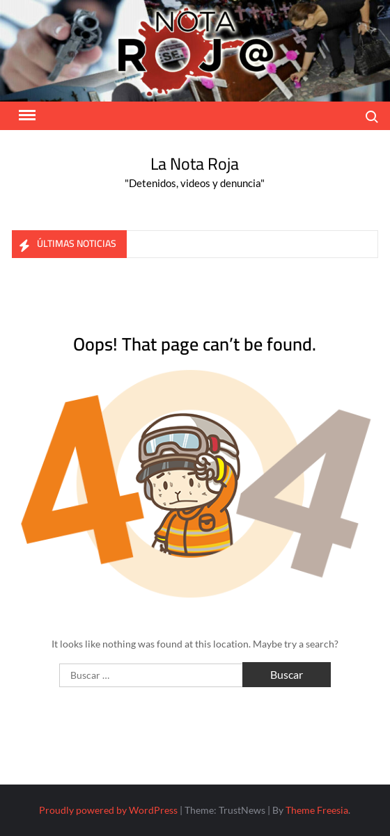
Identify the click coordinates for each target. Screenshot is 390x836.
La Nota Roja (194, 163)
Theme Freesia (317, 810)
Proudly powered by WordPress (108, 810)
